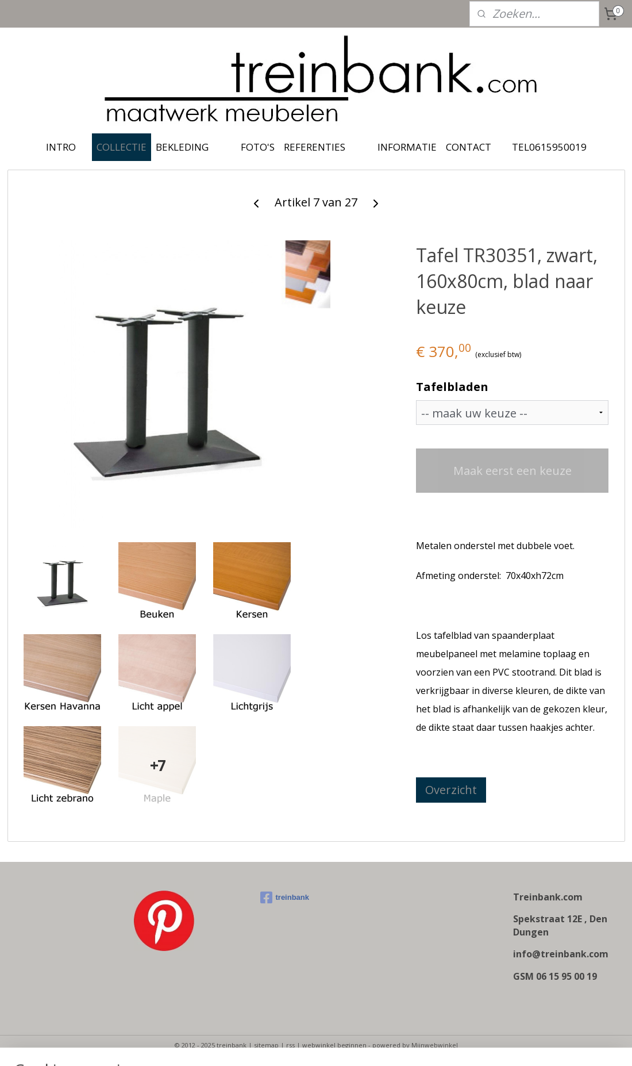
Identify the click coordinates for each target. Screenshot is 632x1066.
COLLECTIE (122, 147)
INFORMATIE (407, 147)
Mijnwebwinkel (434, 1045)
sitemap (266, 1045)
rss (290, 1045)
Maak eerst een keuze (512, 470)
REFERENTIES (314, 147)
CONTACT (468, 147)
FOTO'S (258, 147)
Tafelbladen (452, 386)
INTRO (61, 147)
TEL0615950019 (549, 147)
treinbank (285, 897)
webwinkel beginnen (334, 1045)
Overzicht (451, 789)
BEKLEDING (182, 147)
